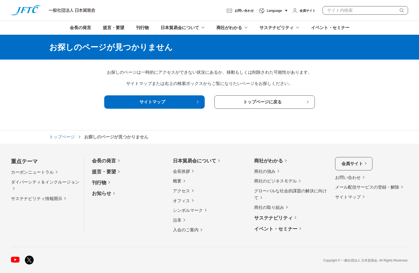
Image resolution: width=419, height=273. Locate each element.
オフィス (181, 200)
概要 (177, 181)
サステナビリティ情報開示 (36, 198)
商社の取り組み (269, 207)
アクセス (181, 191)
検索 (401, 10)
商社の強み (265, 171)
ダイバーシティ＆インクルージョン (45, 182)
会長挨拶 (181, 171)
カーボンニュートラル (32, 172)
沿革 (177, 220)
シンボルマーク (188, 210)
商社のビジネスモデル (275, 181)
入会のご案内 (186, 230)
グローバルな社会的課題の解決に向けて (290, 194)
